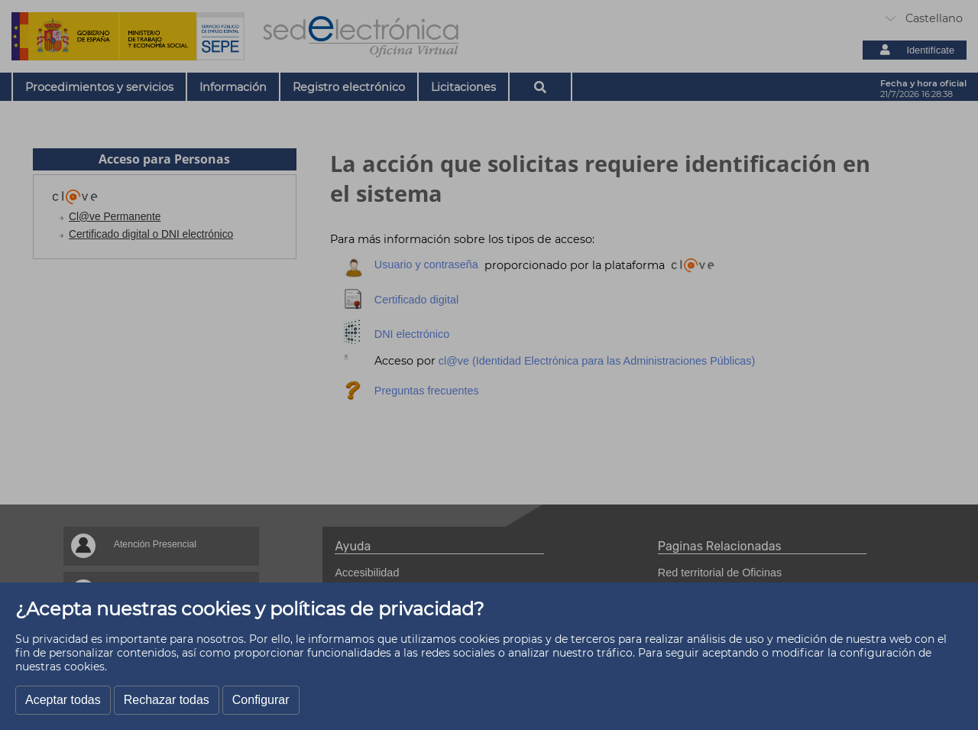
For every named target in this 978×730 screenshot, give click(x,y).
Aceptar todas (63, 699)
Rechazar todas (166, 699)
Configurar (261, 699)
